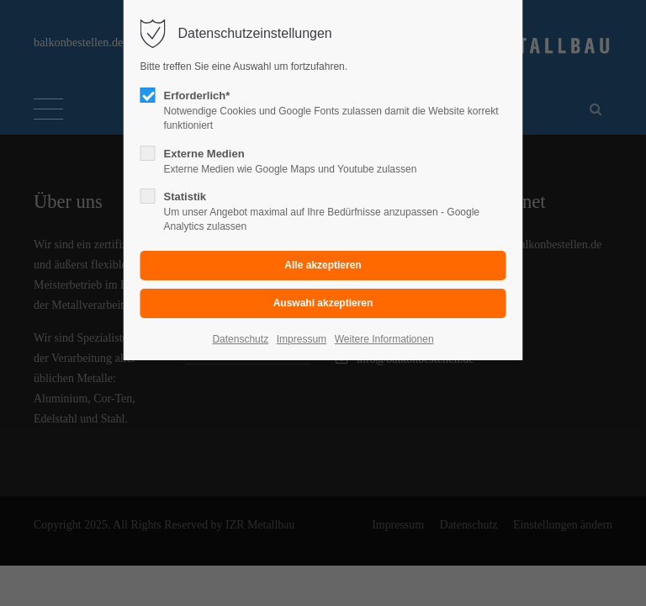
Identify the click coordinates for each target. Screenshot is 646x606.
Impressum (301, 339)
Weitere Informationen (384, 339)
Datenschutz (240, 339)
